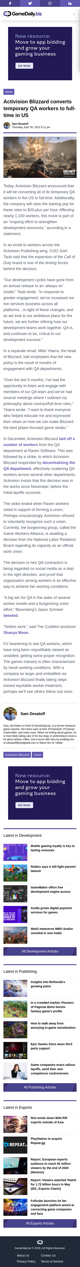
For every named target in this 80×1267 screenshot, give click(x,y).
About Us (23, 1255)
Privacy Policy (26, 1261)
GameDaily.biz (23, 1248)
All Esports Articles (40, 1223)
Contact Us (48, 1255)
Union (37, 754)
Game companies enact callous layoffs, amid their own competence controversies (53, 1069)
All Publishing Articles (40, 1087)
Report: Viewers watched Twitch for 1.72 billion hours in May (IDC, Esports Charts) (53, 1184)
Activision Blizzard (17, 754)
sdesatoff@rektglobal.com (21, 742)
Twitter (59, 742)
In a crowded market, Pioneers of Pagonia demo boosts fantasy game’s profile (52, 1007)
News (9, 92)
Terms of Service (52, 1261)
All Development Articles (40, 951)
